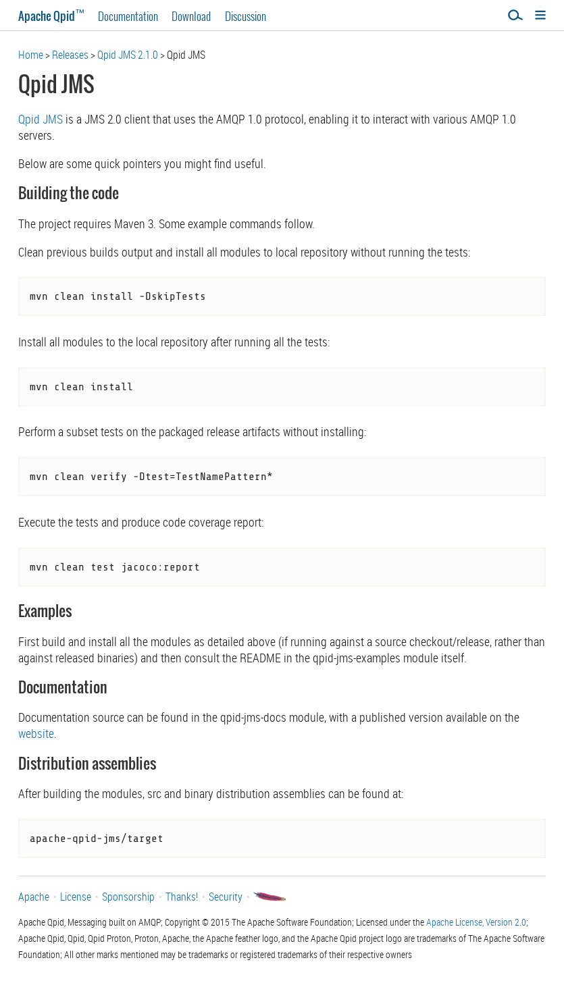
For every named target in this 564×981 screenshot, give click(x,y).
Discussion (245, 15)
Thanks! (181, 896)
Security (225, 896)
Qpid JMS (40, 119)
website (36, 733)
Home (30, 54)
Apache (33, 896)
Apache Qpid (51, 15)
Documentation (128, 15)
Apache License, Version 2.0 (476, 922)
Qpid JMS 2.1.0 (127, 54)
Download (191, 15)
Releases (70, 54)
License (75, 896)
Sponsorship (128, 896)
